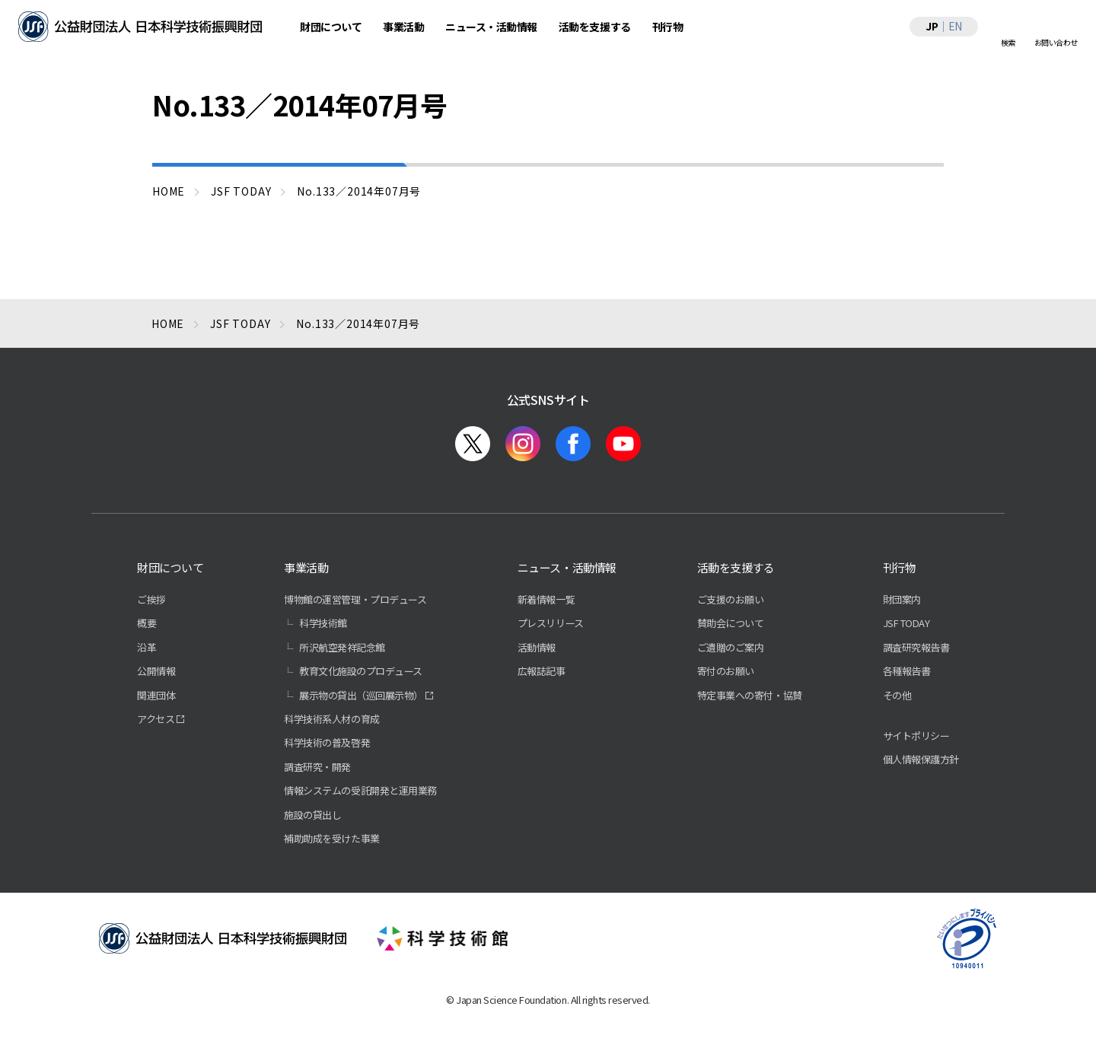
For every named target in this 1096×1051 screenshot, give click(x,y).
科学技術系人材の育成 (331, 719)
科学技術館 (323, 623)
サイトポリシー (916, 735)
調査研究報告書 (916, 647)
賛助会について (730, 623)
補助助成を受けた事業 (331, 838)
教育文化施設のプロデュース (360, 671)
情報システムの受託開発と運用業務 (360, 790)
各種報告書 (907, 671)
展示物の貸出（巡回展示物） (361, 695)
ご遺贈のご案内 (730, 647)
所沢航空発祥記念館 (342, 647)
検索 (1008, 42)
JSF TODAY (906, 623)
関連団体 (156, 695)
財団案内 (902, 599)
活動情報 (537, 647)
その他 (897, 695)
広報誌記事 (542, 671)
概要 (146, 623)
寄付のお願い (725, 671)
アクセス (155, 719)
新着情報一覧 (546, 599)
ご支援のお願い (730, 599)
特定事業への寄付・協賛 (749, 695)
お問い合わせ (1056, 42)
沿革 (146, 647)
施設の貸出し (312, 814)
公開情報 (156, 671)
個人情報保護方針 (921, 759)
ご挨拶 (151, 599)
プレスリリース (551, 623)
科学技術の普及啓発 (327, 742)
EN (955, 25)
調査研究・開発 (317, 767)
